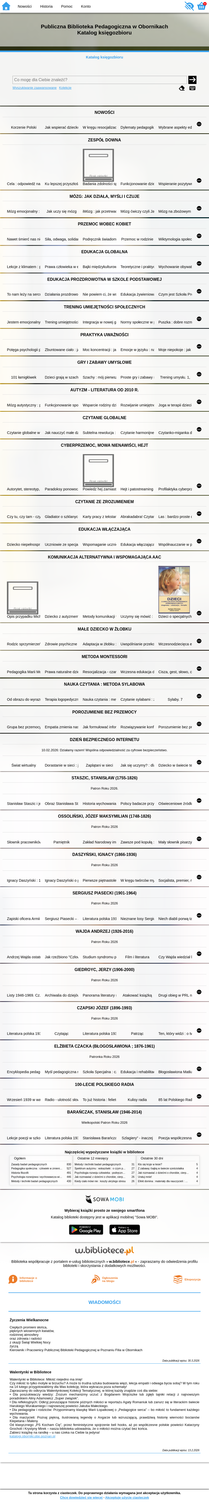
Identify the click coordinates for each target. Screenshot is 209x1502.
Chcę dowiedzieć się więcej (81, 1497)
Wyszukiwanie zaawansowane (35, 88)
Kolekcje (65, 88)
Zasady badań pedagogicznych (29, 1164)
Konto (86, 6)
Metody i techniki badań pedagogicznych (34, 1181)
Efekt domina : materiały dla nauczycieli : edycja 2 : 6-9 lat (171, 1181)
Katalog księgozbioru (104, 57)
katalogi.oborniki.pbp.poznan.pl (32, 1436)
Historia (46, 6)
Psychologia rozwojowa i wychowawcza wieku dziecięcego (44, 1177)
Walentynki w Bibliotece (30, 1372)
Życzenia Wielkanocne (29, 1320)
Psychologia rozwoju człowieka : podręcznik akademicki (106, 1172)
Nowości (25, 6)
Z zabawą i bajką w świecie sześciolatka (161, 1168)
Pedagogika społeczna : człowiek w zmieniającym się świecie (46, 1168)
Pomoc (67, 6)
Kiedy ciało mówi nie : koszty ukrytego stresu (100, 1181)
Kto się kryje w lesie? (150, 1164)
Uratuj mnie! (145, 1177)
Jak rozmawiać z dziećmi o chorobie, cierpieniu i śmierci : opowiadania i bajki (118, 1177)
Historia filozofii (20, 1172)
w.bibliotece (121, 1261)
